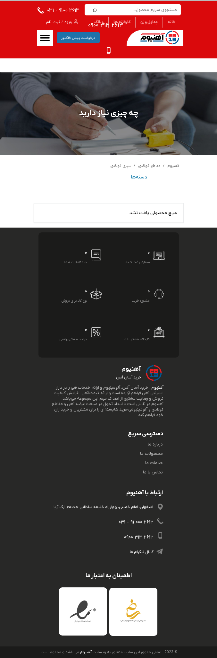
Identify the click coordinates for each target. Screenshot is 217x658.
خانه (171, 22)
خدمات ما (154, 463)
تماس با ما (153, 472)
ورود (68, 22)
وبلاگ (99, 22)
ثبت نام (53, 22)
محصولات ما (151, 454)
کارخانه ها (121, 22)
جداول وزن (149, 22)
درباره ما (155, 444)
